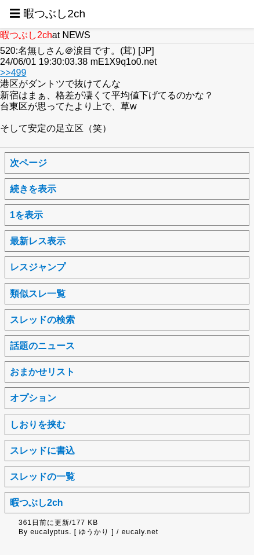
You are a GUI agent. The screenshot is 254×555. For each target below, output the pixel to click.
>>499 (13, 73)
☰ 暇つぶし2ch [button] (47, 14)
